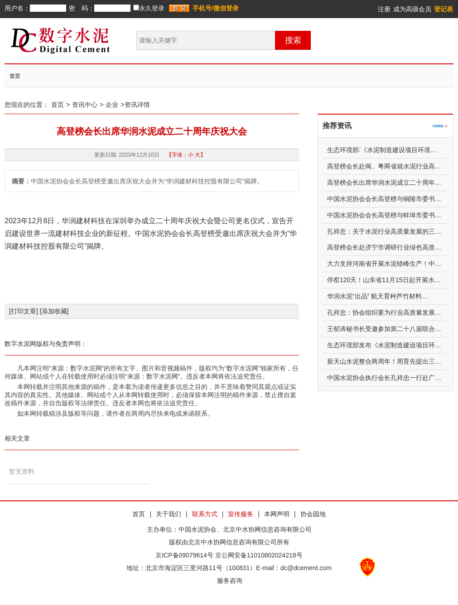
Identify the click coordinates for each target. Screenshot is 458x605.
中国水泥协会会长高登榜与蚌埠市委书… (384, 215)
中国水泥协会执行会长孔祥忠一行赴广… (384, 377)
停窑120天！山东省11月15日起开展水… (384, 279)
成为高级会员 (412, 9)
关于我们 (168, 514)
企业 (112, 104)
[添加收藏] (54, 311)
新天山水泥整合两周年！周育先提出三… (384, 361)
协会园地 (313, 514)
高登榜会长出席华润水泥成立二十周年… (384, 182)
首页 (15, 76)
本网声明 (276, 514)
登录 (179, 9)
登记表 (443, 9)
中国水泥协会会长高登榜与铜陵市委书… (384, 198)
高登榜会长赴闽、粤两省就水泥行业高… (384, 166)
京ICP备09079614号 (184, 555)
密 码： (81, 8)
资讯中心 (84, 104)
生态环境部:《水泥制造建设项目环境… (382, 150)
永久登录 (148, 8)
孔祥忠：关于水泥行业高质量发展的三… (384, 231)
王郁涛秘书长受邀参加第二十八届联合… (384, 328)
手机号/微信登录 (216, 8)
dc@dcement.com (306, 567)
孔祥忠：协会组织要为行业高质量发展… (384, 312)
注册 (384, 9)
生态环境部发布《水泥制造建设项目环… (384, 345)
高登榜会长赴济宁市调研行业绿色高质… (384, 247)
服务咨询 (229, 580)
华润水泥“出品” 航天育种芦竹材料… (377, 296)
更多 (440, 122)
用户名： (17, 8)
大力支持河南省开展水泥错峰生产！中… (384, 263)
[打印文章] (23, 311)
